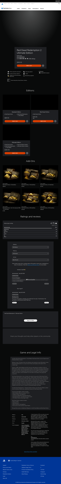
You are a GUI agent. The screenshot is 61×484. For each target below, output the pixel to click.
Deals (29, 7)
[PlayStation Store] (6, 7)
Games (5, 3)
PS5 (8, 3)
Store (28, 3)
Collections (24, 7)
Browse (42, 7)
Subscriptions (36, 7)
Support (32, 3)
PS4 (11, 3)
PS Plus (15, 3)
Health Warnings (34, 436)
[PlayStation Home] (2, 3)
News (25, 3)
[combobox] (30, 246)
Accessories (20, 3)
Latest (18, 7)
